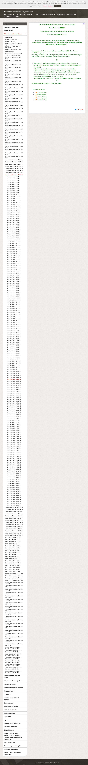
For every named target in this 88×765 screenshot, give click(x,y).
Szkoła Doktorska (9, 728)
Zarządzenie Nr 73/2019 (13, 316)
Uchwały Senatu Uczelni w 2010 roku (14, 138)
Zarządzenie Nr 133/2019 (14, 434)
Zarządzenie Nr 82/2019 (13, 334)
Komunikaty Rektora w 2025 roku (14, 572)
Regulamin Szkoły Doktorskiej (13, 47)
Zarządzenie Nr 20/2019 (13, 212)
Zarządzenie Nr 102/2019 (14, 373)
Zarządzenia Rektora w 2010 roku (14, 522)
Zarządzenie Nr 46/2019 (13, 263)
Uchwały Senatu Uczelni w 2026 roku (14, 83)
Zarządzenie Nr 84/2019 (13, 338)
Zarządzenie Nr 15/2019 (13, 202)
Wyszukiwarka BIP (9, 740)
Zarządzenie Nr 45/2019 (13, 261)
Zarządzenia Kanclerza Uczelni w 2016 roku (14, 615)
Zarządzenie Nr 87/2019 (13, 344)
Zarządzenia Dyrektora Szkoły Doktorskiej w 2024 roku (13, 652)
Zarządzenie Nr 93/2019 (13, 356)
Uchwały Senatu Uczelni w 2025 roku (14, 86)
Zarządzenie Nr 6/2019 (13, 185)
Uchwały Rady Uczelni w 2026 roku (13, 55)
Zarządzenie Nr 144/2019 (14, 456)
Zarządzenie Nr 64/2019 (13, 299)
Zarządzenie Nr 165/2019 (14, 497)
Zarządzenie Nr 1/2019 (13, 175)
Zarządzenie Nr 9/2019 (13, 190)
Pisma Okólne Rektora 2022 (12, 544)
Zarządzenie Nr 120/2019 (14, 409)
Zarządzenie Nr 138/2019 (14, 444)
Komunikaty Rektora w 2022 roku (14, 574)
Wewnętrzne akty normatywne (44, 14)
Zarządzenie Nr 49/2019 (13, 269)
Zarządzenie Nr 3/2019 (13, 179)
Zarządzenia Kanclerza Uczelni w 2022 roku (14, 594)
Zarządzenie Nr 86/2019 (13, 342)
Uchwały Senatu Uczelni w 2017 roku (14, 114)
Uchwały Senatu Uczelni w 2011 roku (14, 134)
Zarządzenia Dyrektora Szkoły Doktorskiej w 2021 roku (13, 663)
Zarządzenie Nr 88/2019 (13, 346)
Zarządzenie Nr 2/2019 (13, 177)
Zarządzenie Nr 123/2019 (14, 415)
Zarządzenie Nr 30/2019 (13, 232)
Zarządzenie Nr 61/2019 (13, 293)
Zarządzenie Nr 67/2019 (13, 305)
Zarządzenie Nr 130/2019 (14, 428)
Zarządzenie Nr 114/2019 (14, 397)
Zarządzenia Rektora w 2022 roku (14, 166)
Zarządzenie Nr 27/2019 (13, 226)
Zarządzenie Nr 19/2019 (13, 210)
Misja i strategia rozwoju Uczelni (13, 679)
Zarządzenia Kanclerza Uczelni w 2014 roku (14, 622)
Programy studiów (9, 689)
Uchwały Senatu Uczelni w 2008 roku (14, 144)
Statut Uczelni (9, 35)
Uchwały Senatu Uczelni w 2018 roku (14, 110)
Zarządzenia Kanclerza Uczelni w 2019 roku (14, 604)
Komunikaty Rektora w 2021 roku (14, 576)
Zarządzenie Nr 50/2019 (13, 271)
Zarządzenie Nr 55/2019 (13, 281)
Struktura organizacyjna (11, 704)
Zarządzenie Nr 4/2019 (13, 181)
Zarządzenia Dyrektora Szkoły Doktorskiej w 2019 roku (13, 669)
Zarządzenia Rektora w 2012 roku (14, 518)
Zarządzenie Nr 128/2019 (14, 425)
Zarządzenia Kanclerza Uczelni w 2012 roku (14, 628)
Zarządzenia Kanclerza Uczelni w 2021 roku (14, 598)
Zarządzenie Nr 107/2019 (14, 383)
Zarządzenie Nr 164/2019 (14, 495)
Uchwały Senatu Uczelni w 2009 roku (14, 141)
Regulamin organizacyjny (12, 37)
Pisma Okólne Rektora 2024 (12, 540)
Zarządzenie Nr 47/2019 (13, 265)
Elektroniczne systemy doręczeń (13, 686)
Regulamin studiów (10, 39)
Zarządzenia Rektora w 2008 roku (14, 527)
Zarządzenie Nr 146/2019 (14, 460)
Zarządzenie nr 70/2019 (13, 310)
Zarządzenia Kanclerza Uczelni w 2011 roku (14, 632)
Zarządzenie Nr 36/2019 (13, 244)
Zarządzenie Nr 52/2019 (13, 275)
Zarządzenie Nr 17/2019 (13, 206)
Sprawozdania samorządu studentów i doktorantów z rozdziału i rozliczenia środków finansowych (13, 734)
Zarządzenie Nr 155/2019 (14, 478)
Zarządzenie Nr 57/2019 (13, 285)
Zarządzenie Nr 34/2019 (13, 240)
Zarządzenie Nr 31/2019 (13, 234)
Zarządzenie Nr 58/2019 (13, 287)
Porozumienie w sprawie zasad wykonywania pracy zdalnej (13, 52)
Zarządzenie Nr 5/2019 (13, 183)
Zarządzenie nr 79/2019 (13, 328)
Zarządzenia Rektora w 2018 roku (14, 505)
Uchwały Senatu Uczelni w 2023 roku (14, 93)
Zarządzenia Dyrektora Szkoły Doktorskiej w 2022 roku (13, 659)
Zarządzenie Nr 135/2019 (14, 438)
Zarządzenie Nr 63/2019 (13, 297)
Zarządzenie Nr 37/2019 (13, 246)
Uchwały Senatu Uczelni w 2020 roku (14, 103)
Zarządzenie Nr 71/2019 (13, 312)
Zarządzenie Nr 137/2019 (14, 442)
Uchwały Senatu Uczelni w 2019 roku (14, 107)
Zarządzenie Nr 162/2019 (14, 491)
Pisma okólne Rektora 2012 (12, 565)
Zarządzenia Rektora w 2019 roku (66, 14)
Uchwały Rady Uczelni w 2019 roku (13, 79)
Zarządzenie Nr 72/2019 (13, 314)
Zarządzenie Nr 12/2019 (13, 196)
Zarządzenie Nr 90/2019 (13, 350)
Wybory (6, 718)
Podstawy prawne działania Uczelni (12, 674)
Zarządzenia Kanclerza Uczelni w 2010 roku (14, 635)
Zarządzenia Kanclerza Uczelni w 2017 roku (14, 611)
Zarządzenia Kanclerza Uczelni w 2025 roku (14, 584)
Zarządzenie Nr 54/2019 (13, 279)
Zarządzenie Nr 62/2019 (13, 295)
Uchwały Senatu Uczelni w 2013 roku (14, 127)
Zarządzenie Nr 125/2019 (14, 419)
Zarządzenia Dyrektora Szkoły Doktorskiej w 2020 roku (13, 666)
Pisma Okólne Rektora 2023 (12, 542)
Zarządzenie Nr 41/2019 (13, 253)
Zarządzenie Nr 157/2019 (14, 482)
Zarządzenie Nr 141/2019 (14, 450)
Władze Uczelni (8, 28)
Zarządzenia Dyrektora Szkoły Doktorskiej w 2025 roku (13, 649)
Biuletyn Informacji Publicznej (23, 14)
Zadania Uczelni (8, 701)
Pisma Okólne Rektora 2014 (12, 561)
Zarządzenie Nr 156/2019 (14, 480)
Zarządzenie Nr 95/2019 (13, 360)
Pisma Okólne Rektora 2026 (12, 535)
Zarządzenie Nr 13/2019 (13, 198)
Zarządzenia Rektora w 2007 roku (14, 529)
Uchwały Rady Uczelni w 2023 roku (13, 66)
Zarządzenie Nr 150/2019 (14, 468)
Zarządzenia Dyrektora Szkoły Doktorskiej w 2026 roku (13, 645)
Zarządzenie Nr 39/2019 (13, 249)
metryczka (80, 107)
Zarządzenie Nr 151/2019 (14, 470)
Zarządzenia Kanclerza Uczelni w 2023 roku (14, 591)
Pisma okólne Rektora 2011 (12, 567)
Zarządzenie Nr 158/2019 (14, 484)
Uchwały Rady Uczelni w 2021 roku (13, 73)
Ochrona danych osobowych (12, 744)
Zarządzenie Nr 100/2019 (14, 369)
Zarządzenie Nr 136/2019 (14, 440)
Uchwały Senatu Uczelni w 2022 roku (14, 97)
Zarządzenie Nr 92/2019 (13, 354)
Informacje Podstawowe (11, 25)
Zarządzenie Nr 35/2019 (13, 242)
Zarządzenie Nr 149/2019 (14, 466)
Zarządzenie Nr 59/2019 (13, 289)
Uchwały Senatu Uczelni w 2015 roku (14, 120)
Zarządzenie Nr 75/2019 (13, 320)
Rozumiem (57, 6)
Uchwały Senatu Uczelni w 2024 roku (14, 90)
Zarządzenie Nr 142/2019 (14, 452)
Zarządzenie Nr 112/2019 (14, 393)
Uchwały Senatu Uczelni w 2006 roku (14, 151)
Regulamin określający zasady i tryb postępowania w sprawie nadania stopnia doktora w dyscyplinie (13, 43)
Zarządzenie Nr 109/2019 (14, 387)
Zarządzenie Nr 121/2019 (14, 411)
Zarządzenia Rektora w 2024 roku (14, 162)
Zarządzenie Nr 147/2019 (14, 462)
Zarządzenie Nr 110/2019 (14, 389)
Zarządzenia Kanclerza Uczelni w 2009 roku (14, 639)
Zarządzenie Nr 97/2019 (13, 364)
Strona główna (8, 14)
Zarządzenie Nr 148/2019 (14, 464)
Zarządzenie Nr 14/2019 (13, 200)
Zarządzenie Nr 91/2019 (13, 352)
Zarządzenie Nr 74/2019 (13, 318)
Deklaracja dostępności (11, 747)
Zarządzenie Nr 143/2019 (14, 454)
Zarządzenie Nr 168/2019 (14, 503)
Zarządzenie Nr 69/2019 (13, 309)
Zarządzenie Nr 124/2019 (14, 417)
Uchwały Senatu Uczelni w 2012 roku (14, 131)
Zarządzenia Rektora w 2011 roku (14, 520)
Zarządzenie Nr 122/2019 (14, 413)
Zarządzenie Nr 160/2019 (14, 488)
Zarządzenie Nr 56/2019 (13, 283)
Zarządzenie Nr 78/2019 (13, 326)
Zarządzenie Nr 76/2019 (13, 322)
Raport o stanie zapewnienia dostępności (12, 751)
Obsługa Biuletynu (9, 711)
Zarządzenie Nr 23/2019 (13, 218)
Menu (6, 22)
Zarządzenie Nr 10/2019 (13, 192)
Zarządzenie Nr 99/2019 (13, 368)
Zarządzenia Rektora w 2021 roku (14, 168)
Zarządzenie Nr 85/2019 (13, 340)
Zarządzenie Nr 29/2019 (13, 230)
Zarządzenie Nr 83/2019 (13, 336)
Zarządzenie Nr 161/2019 (14, 489)
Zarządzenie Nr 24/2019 (13, 220)
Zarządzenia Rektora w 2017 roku (14, 507)
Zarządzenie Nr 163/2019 (14, 493)
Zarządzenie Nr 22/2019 (13, 216)
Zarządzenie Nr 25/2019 (13, 222)
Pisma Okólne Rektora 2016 (12, 557)
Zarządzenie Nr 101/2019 (14, 371)
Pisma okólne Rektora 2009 (12, 569)
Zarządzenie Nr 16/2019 (13, 204)
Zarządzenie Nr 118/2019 (14, 405)
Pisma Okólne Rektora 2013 (12, 563)
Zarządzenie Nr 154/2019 (14, 476)
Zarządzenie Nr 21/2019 (13, 214)
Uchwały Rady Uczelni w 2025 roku (13, 59)
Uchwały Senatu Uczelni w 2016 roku (14, 117)
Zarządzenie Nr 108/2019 (14, 385)
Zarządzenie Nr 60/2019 (13, 291)
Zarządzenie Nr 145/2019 (14, 458)
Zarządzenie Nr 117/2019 (14, 403)
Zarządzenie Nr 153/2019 (14, 474)
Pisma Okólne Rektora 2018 (12, 552)
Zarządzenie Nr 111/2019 (14, 391)
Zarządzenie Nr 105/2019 (14, 379)
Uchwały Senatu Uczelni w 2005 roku (14, 155)
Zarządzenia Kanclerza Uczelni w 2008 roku (14, 642)
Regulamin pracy (9, 50)
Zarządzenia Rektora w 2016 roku (14, 510)
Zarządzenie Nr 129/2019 (14, 427)
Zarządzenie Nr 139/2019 (14, 446)
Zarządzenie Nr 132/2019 (14, 432)
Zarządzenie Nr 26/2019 (13, 224)
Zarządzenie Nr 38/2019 (13, 248)
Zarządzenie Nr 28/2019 (13, 228)
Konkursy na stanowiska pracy (12, 721)
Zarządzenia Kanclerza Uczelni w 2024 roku (14, 587)
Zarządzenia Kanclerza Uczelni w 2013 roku (14, 625)
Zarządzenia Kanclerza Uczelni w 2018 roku (14, 608)
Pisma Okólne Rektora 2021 (12, 546)
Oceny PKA (7, 692)
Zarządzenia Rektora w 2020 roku (14, 171)
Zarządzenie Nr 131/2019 (14, 430)
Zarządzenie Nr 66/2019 (13, 303)
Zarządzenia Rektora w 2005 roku (14, 533)
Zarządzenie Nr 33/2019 (13, 238)
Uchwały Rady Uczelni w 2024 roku (13, 62)
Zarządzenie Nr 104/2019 (11, 16)
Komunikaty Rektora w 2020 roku (14, 578)
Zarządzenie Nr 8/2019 (13, 189)
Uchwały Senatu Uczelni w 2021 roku (14, 100)
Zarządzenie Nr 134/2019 (14, 436)
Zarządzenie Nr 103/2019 (14, 375)
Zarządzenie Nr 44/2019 (13, 259)
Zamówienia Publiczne (10, 708)
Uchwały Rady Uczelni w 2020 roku (13, 76)
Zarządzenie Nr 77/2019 (13, 324)
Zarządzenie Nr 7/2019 (13, 187)
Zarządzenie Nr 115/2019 (14, 399)
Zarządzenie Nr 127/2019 (14, 423)
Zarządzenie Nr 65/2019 (13, 301)
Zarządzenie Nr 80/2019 (13, 330)
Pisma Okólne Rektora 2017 (12, 554)
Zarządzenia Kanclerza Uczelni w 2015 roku (14, 618)
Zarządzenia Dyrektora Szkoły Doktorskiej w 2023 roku (13, 656)
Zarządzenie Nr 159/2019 (14, 486)
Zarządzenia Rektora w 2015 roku (14, 512)
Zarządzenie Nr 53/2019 (13, 277)
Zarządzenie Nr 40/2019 (13, 251)
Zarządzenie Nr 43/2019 (13, 257)
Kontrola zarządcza (9, 682)
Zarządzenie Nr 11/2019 (13, 194)
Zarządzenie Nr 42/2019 (13, 255)
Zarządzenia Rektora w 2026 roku (14, 158)
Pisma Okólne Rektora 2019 (12, 550)
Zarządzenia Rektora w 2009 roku (14, 525)
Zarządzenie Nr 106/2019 (14, 381)
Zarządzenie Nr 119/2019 (14, 407)
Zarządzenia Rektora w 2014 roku (14, 514)
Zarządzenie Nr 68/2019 (13, 307)
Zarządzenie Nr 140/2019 (14, 448)
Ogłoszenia (7, 714)
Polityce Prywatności (48, 6)
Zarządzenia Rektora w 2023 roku (14, 164)
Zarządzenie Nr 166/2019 (14, 499)
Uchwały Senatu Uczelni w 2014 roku (14, 124)
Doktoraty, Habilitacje (10, 725)
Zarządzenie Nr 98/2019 (13, 366)
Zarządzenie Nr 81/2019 (13, 332)
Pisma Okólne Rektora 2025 (12, 537)
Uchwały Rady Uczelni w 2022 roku (13, 69)
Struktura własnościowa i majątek (11, 697)
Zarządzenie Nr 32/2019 (13, 236)
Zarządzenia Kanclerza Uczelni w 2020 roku (14, 601)
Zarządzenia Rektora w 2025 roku (14, 160)
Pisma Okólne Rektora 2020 (12, 548)
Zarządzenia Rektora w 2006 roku (14, 531)
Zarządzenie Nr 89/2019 (13, 348)
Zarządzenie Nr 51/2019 (13, 273)
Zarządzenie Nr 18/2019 (13, 208)
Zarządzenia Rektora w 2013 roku (14, 516)
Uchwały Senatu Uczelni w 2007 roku (14, 148)
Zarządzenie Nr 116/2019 (14, 401)
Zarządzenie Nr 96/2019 (13, 362)
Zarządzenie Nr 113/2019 (14, 395)
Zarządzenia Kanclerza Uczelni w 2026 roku (14, 581)
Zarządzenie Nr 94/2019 (13, 358)
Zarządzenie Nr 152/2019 (14, 472)
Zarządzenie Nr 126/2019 (14, 421)
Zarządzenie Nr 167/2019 (14, 501)
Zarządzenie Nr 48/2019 (13, 267)
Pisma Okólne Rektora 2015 (12, 559)
